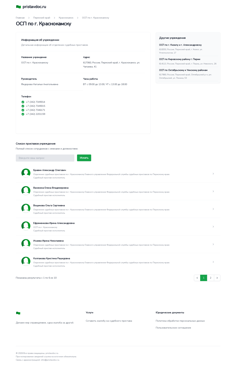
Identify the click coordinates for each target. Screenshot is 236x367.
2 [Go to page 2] (210, 277)
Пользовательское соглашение (173, 327)
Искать (84, 158)
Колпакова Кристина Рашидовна (51, 258)
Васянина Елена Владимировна (50, 187)
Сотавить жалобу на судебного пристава (109, 320)
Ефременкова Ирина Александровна (54, 223)
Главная (20, 17)
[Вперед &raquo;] (217, 278)
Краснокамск (66, 17)
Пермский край (41, 17)
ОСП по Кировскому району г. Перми (179, 59)
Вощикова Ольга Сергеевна (49, 205)
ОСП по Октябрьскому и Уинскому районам (183, 70)
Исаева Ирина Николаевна (48, 240)
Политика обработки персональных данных (180, 320)
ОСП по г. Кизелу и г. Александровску (180, 45)
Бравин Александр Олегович (49, 170)
